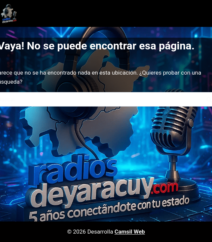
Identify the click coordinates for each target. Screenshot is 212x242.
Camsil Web (129, 231)
